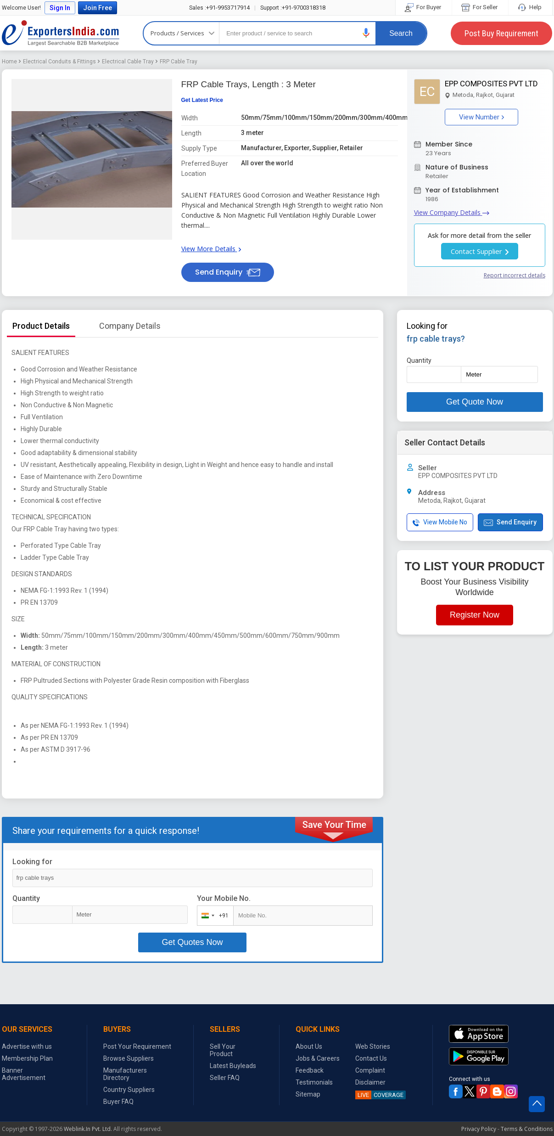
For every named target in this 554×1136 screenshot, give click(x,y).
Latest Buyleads (233, 1065)
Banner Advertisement (23, 1074)
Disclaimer (370, 1082)
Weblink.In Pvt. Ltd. (88, 1129)
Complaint (370, 1070)
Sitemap (308, 1094)
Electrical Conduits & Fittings (59, 61)
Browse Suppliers (128, 1058)
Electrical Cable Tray (128, 61)
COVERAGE (379, 1095)
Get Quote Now (474, 401)
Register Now (474, 614)
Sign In (60, 7)
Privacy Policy (478, 1129)
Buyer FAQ (118, 1101)
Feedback (310, 1070)
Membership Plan (27, 1058)
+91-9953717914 (219, 7)
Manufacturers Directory (125, 1074)
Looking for (32, 861)
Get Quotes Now (192, 942)
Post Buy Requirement (501, 33)
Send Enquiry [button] (227, 272)
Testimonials (314, 1082)
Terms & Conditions (527, 1129)
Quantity (26, 898)
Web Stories (372, 1046)
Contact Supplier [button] (480, 251)
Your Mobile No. (224, 898)
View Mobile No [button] (440, 522)
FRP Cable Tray (178, 61)
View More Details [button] (211, 248)
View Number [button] (481, 117)
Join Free (97, 7)
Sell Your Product (222, 1050)
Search (401, 33)
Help (530, 7)
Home (9, 61)
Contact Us (371, 1058)
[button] (366, 33)
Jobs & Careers (318, 1058)
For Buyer (423, 7)
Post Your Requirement (137, 1046)
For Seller (480, 7)
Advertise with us (27, 1046)
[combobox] (213, 915)
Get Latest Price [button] (202, 100)
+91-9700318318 (292, 7)
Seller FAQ (225, 1077)
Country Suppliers (129, 1089)
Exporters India (60, 33)
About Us (309, 1046)
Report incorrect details (514, 275)
